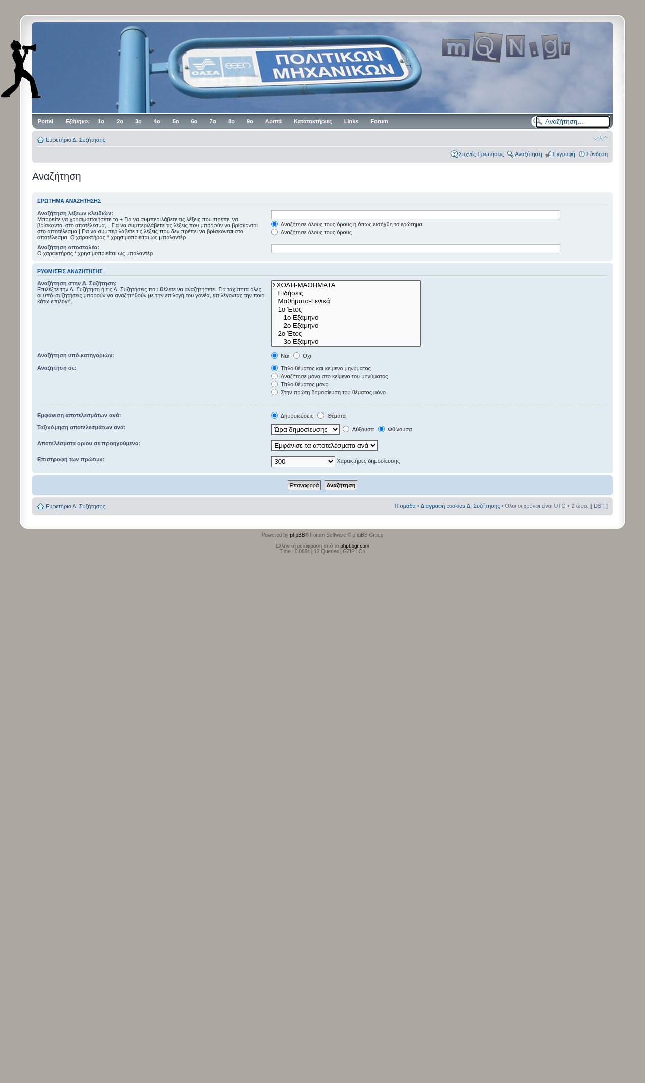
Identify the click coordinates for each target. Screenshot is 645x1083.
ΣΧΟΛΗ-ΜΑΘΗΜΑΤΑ (346, 285)
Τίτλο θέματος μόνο (299, 384)
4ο (157, 121)
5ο (176, 121)
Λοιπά (273, 121)
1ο (101, 121)
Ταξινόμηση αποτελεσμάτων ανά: (81, 427)
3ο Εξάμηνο (346, 342)
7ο (212, 121)
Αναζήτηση (528, 154)
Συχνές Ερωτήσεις (481, 154)
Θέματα (331, 415)
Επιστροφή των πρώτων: (70, 459)
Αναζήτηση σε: (56, 368)
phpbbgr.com (354, 546)
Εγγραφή (564, 154)
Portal (45, 121)
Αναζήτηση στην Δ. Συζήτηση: (77, 283)
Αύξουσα (358, 429)
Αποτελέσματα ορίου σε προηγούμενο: (88, 443)
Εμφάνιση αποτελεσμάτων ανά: (79, 415)
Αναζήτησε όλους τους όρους (311, 232)
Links (351, 121)
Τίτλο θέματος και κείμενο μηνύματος (321, 368)
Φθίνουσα (395, 429)
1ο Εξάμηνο (346, 318)
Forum (379, 121)
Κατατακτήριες (313, 121)
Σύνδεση (597, 154)
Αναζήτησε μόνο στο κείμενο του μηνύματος (329, 376)
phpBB (297, 535)
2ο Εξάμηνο (346, 326)
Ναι (280, 356)
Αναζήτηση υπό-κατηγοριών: (75, 355)
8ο (231, 121)
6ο (194, 121)
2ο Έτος (346, 334)
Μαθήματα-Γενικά (346, 301)
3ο (138, 121)
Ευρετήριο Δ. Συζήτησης (75, 140)
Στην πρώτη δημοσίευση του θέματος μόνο (328, 392)
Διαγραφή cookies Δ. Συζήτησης (460, 506)
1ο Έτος (346, 309)
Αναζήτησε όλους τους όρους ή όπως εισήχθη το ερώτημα (346, 224)
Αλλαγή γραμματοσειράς (600, 137)
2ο (120, 121)
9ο (250, 121)
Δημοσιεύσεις (292, 415)
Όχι (302, 356)
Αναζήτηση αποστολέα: (68, 247)
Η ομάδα (405, 506)
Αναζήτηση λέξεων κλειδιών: (75, 213)
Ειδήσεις (346, 293)
